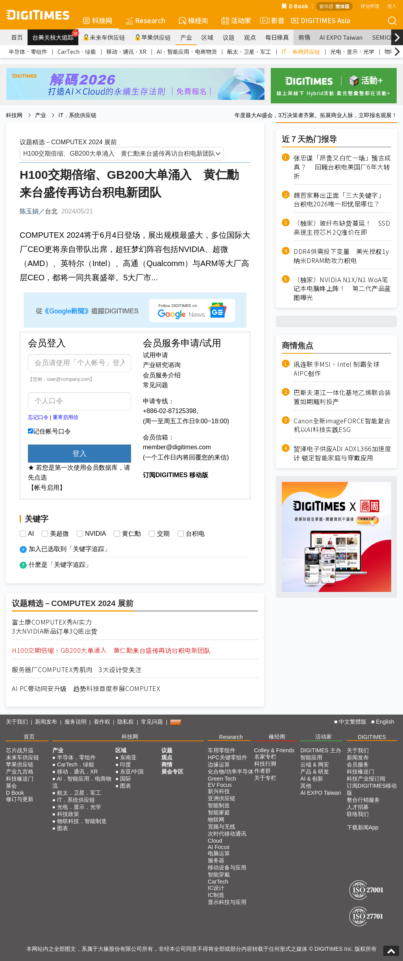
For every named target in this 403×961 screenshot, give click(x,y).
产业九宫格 (19, 771)
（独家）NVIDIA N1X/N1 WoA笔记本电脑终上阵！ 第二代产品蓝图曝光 (342, 288)
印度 (125, 764)
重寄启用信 (65, 417)
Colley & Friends (274, 750)
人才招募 (358, 807)
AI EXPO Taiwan (341, 37)
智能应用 (311, 757)
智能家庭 (219, 812)
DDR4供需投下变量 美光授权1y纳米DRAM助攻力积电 (341, 256)
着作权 (102, 721)
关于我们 (17, 721)
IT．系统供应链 (300, 51)
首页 (17, 37)
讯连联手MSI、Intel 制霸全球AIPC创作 (336, 369)
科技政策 (68, 814)
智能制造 (219, 805)
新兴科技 (219, 791)
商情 (304, 37)
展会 (11, 786)
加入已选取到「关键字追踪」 (70, 549)
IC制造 (216, 895)
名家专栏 (265, 756)
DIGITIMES (372, 737)
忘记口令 (38, 417)
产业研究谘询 (162, 365)
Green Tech (222, 778)
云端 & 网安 (314, 764)
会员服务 (358, 764)
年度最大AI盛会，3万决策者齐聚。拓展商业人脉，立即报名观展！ (316, 115)
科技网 (97, 20)
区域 (207, 37)
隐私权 (125, 721)
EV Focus (220, 785)
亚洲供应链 (221, 798)
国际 (125, 778)
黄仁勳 (131, 534)
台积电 (195, 534)
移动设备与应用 (227, 867)
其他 (305, 786)
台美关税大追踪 (55, 35)
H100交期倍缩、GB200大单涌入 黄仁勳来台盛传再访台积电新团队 (111, 650)
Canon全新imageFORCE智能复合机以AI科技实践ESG (342, 425)
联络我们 (358, 814)
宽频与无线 (221, 826)
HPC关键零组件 (227, 757)
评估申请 (369, 5)
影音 (271, 20)
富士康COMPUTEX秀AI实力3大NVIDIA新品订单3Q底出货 (55, 626)
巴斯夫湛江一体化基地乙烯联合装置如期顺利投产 (342, 397)
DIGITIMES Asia (320, 20)
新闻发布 (46, 721)
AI (31, 534)
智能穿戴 (219, 874)
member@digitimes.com (177, 447)
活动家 (236, 20)
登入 (392, 5)
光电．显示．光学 (352, 51)
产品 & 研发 (314, 771)
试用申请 (155, 355)
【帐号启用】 (47, 487)
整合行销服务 (363, 800)
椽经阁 (193, 20)
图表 (62, 828)
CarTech (218, 881)
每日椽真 (277, 37)
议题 (229, 37)
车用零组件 (221, 750)
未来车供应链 (104, 37)
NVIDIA (95, 534)
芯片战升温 (19, 750)
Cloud (215, 841)
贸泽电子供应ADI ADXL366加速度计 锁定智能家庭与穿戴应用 (342, 453)
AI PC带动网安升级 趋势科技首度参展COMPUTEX (86, 688)
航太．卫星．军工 (249, 51)
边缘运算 (219, 764)
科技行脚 (265, 764)
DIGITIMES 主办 (320, 750)
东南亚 (128, 757)
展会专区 (172, 771)
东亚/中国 (132, 771)
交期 (163, 534)
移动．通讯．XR (126, 51)
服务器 (216, 860)
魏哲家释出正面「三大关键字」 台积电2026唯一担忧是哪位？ (341, 200)
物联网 (216, 819)
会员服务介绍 (162, 375)
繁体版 (326, 6)
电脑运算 (219, 853)
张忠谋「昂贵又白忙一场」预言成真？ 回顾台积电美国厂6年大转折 (342, 166)
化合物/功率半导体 (230, 771)
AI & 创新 (311, 778)
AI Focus (218, 847)
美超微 (59, 534)
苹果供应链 (153, 37)
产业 (186, 37)
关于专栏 (265, 778)
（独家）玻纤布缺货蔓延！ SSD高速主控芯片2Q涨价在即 (342, 228)
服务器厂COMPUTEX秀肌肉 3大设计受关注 (77, 669)
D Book (294, 6)
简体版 (342, 6)
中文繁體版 (352, 721)
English (385, 721)
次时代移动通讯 (227, 834)
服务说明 (76, 721)
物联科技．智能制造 (82, 821)
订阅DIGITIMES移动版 (372, 789)
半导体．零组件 (28, 51)
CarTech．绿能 (76, 51)
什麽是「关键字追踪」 (60, 564)
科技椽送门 (19, 778)
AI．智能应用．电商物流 (187, 51)
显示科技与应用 (227, 902)
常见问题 (155, 385)
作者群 (262, 771)
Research (145, 20)
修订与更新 (19, 799)
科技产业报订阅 (366, 778)
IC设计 (216, 888)
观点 (250, 37)
